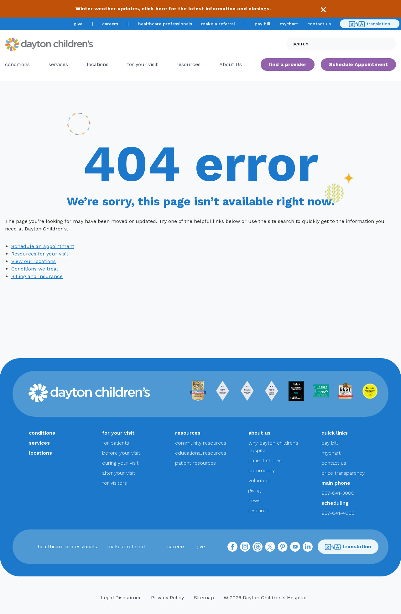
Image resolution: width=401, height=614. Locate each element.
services (58, 64)
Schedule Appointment (358, 64)
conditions (17, 64)
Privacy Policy (167, 598)
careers (110, 23)
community (261, 470)
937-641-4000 (338, 513)
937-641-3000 (337, 493)
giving (254, 490)
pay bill (262, 23)
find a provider (287, 64)
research (258, 510)
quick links (334, 433)
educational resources (200, 453)
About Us (230, 64)
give (78, 23)
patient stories (265, 460)
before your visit (121, 453)
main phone (335, 483)
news (254, 500)
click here (154, 9)
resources (188, 64)
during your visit (120, 463)
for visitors (114, 483)
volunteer (259, 480)
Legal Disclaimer (121, 598)
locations (97, 64)
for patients (115, 443)
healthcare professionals (165, 23)
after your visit (118, 473)
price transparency (343, 473)
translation (369, 24)
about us (259, 433)
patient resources (195, 463)
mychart (289, 23)
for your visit (142, 64)
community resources (200, 443)
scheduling (335, 503)
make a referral (218, 23)
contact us (319, 23)
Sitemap (204, 598)
